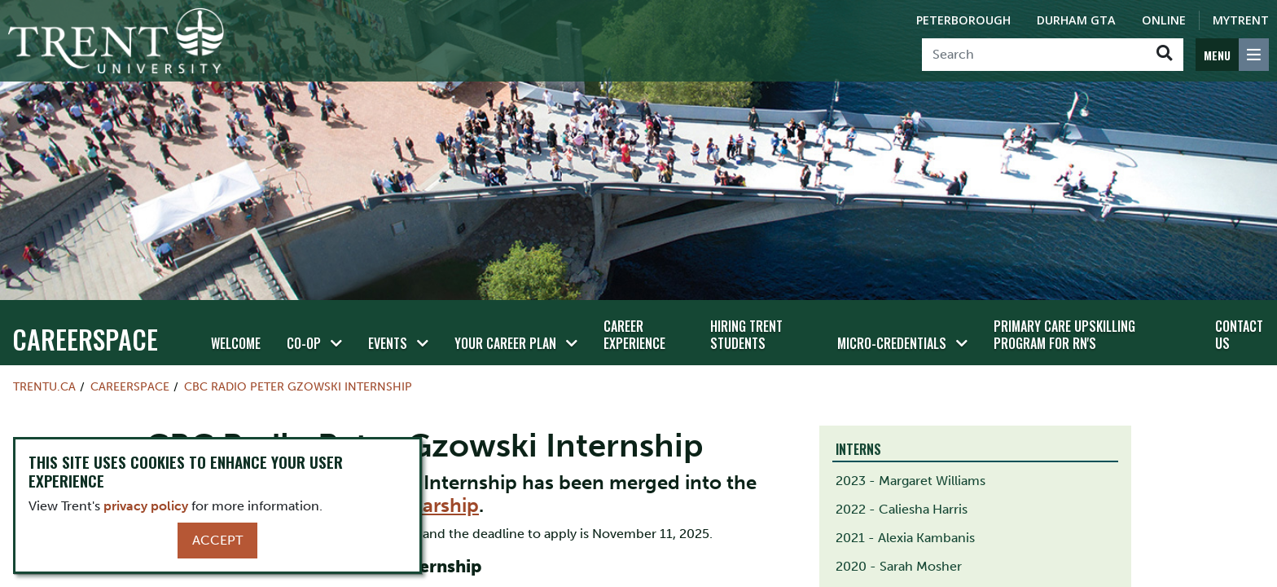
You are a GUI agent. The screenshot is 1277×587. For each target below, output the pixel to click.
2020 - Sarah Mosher (899, 566)
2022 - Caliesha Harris (902, 509)
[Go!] (1164, 54)
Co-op (304, 343)
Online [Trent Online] (1164, 20)
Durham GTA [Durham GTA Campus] (1076, 20)
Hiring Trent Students (746, 334)
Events (387, 343)
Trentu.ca (44, 386)
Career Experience (634, 334)
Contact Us (1239, 334)
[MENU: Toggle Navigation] (1232, 54)
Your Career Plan (505, 343)
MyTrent (1241, 20)
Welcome (236, 343)
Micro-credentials (891, 343)
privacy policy (145, 506)
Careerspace (85, 339)
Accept (217, 540)
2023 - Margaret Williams (910, 480)
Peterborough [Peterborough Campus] (963, 20)
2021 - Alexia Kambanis (905, 537)
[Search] (1034, 54)
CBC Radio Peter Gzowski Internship (298, 386)
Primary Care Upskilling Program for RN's (1064, 334)
